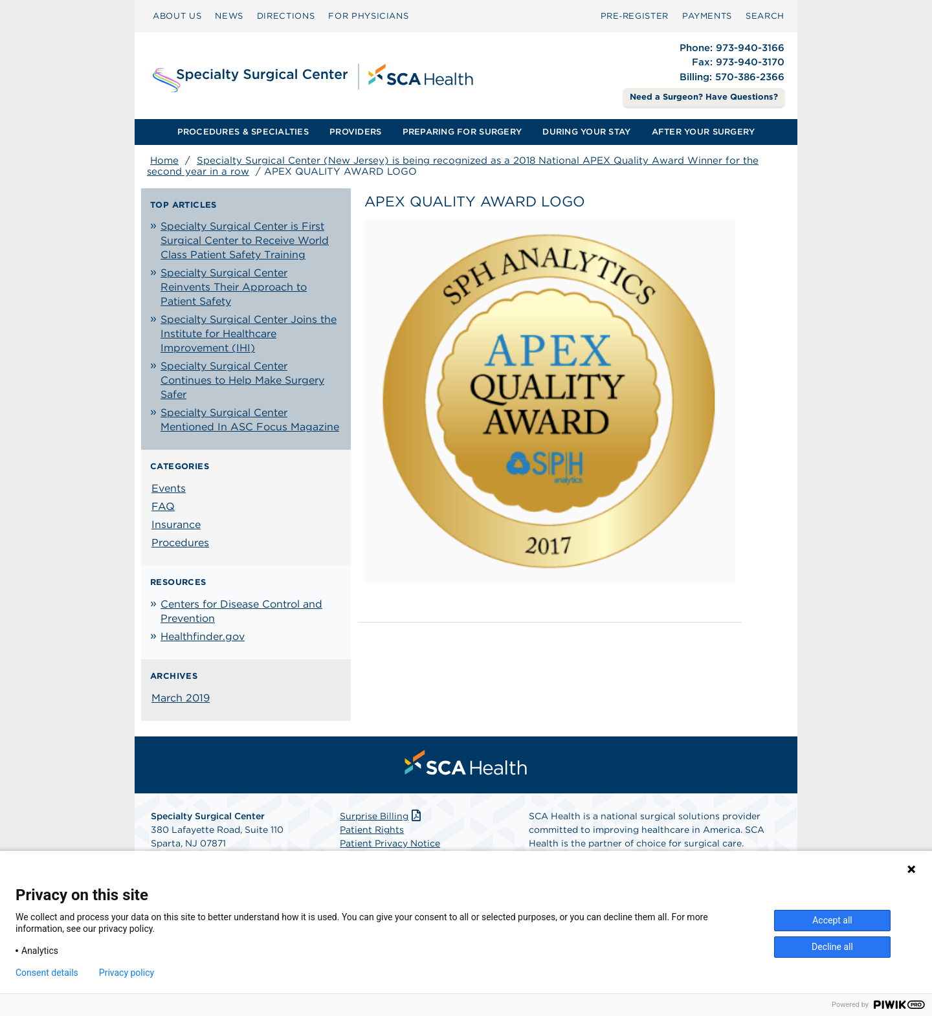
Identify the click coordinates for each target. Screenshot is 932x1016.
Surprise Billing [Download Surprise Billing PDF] (381, 816)
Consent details (47, 972)
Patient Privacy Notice (390, 843)
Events (168, 488)
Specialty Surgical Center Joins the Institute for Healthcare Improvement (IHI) (249, 333)
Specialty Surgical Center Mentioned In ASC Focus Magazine (250, 419)
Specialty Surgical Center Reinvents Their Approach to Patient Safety (234, 287)
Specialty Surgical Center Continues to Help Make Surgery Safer (242, 380)
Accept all (832, 920)
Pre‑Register (635, 16)
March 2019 (180, 698)
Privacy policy (126, 972)
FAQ (163, 506)
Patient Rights (372, 829)
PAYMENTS (707, 16)
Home (164, 160)
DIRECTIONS (286, 16)
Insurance (176, 524)
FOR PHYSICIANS (368, 16)
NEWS (229, 16)
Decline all (832, 947)
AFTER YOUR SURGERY (703, 132)
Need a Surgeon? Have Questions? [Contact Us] (704, 97)
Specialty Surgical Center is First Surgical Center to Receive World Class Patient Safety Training (245, 240)
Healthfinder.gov (203, 636)
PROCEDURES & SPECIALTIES (243, 132)
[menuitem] (177, 16)
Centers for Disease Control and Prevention (241, 611)
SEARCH (765, 16)
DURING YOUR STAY (586, 132)
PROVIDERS (355, 132)
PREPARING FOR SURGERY (462, 132)
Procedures (180, 542)
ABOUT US (177, 16)
